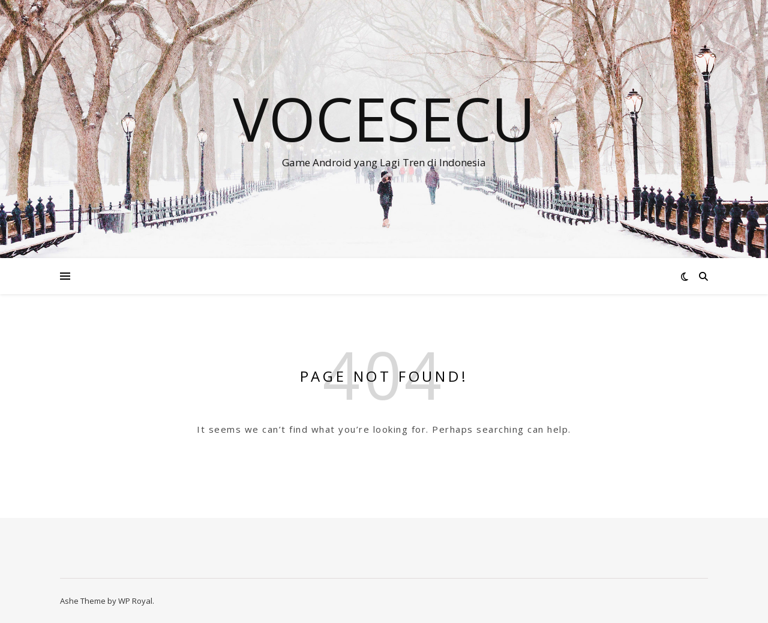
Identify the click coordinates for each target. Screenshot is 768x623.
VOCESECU (384, 118)
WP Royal (135, 600)
